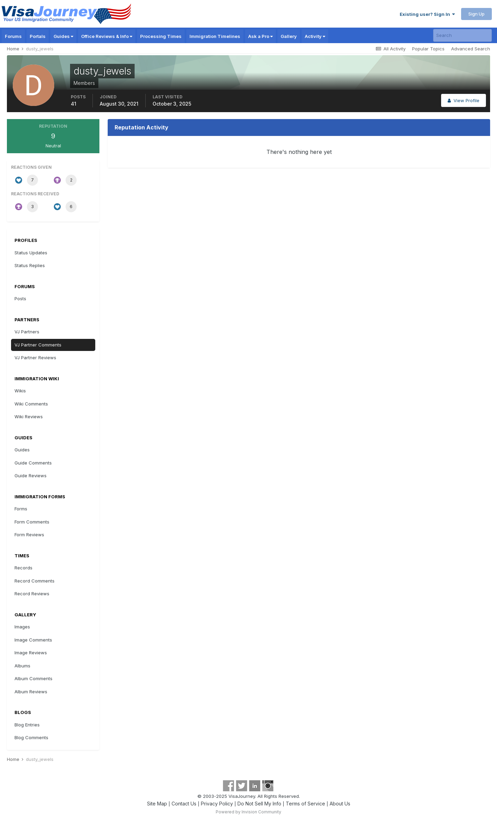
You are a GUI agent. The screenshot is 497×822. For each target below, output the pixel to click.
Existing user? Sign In (427, 14)
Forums (13, 36)
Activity (315, 36)
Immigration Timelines (214, 36)
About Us (340, 803)
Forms (20, 508)
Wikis (20, 390)
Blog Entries (27, 724)
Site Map (157, 803)
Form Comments (31, 522)
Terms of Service (305, 803)
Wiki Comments (31, 404)
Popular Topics (428, 48)
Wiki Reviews (28, 416)
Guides (63, 36)
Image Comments (33, 640)
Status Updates (30, 252)
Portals (38, 36)
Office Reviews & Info (106, 36)
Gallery (289, 36)
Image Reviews (30, 652)
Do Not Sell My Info (259, 803)
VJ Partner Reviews (35, 357)
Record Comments (34, 581)
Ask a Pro (260, 36)
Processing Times (161, 36)
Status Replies (29, 265)
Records (23, 567)
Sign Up (476, 14)
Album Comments (33, 678)
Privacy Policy (217, 803)
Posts (20, 298)
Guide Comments (33, 463)
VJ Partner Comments (37, 345)
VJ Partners (26, 331)
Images (22, 626)
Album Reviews (30, 691)
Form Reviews (29, 534)
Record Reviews (31, 593)
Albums (22, 665)
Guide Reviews (30, 475)
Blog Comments (31, 737)
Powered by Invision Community (248, 811)
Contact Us (184, 803)
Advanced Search (470, 48)
